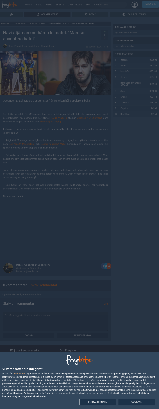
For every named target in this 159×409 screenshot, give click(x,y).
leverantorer (19, 374)
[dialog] (79, 380)
